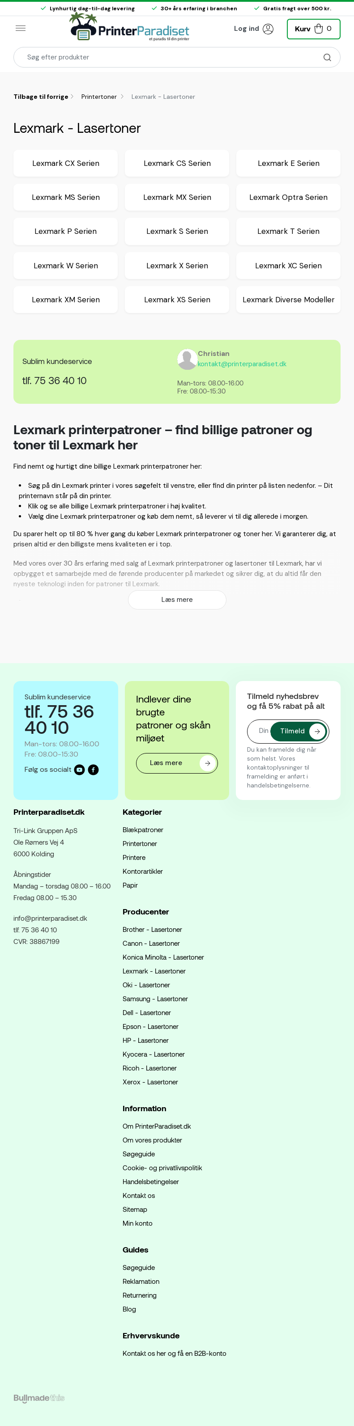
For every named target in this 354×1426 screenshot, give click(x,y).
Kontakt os (139, 1195)
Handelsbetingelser (151, 1181)
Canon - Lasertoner (151, 943)
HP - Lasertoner (146, 1040)
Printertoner (100, 97)
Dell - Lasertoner (147, 1012)
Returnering (140, 1295)
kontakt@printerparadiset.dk (242, 364)
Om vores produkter (152, 1140)
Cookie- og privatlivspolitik (162, 1168)
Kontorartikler (143, 871)
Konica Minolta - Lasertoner (163, 957)
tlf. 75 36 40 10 (54, 380)
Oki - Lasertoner (146, 985)
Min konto (138, 1223)
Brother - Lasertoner (152, 929)
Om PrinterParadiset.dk (157, 1126)
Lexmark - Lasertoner (154, 971)
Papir (130, 885)
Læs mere (177, 599)
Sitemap (135, 1209)
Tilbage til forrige (40, 97)
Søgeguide (139, 1154)
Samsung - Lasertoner (155, 998)
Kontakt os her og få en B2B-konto (174, 1353)
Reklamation (141, 1281)
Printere (134, 857)
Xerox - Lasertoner (150, 1082)
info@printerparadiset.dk (50, 918)
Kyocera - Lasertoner (154, 1054)
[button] (314, 28)
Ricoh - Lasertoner (150, 1068)
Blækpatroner (143, 829)
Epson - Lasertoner (151, 1026)
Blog (129, 1309)
